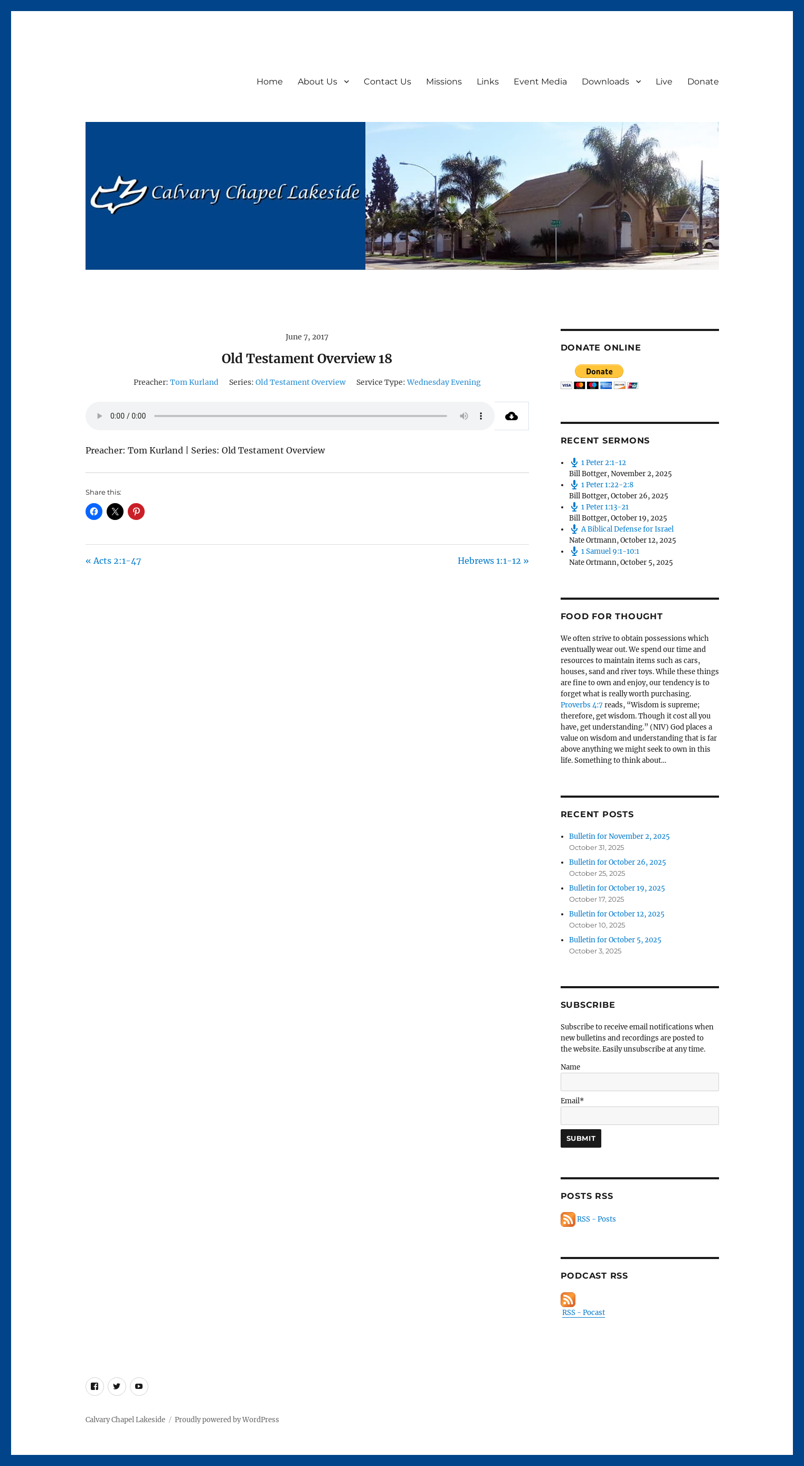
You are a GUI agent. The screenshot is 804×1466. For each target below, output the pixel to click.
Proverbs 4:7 (582, 705)
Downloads (605, 82)
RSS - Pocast (583, 1312)
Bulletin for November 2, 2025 (619, 836)
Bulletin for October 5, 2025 (615, 939)
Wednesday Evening (444, 382)
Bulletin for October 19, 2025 (617, 888)
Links (488, 82)
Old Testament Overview (301, 382)
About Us (317, 82)
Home (270, 82)
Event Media (540, 82)
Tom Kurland (194, 382)
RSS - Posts (588, 1219)
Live (664, 82)
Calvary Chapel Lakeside (125, 1419)
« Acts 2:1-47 (113, 560)
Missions (444, 82)
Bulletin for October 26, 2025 (617, 862)
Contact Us (387, 82)
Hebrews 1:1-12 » (493, 560)
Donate (703, 82)
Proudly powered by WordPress (227, 1419)
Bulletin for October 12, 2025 (617, 914)
